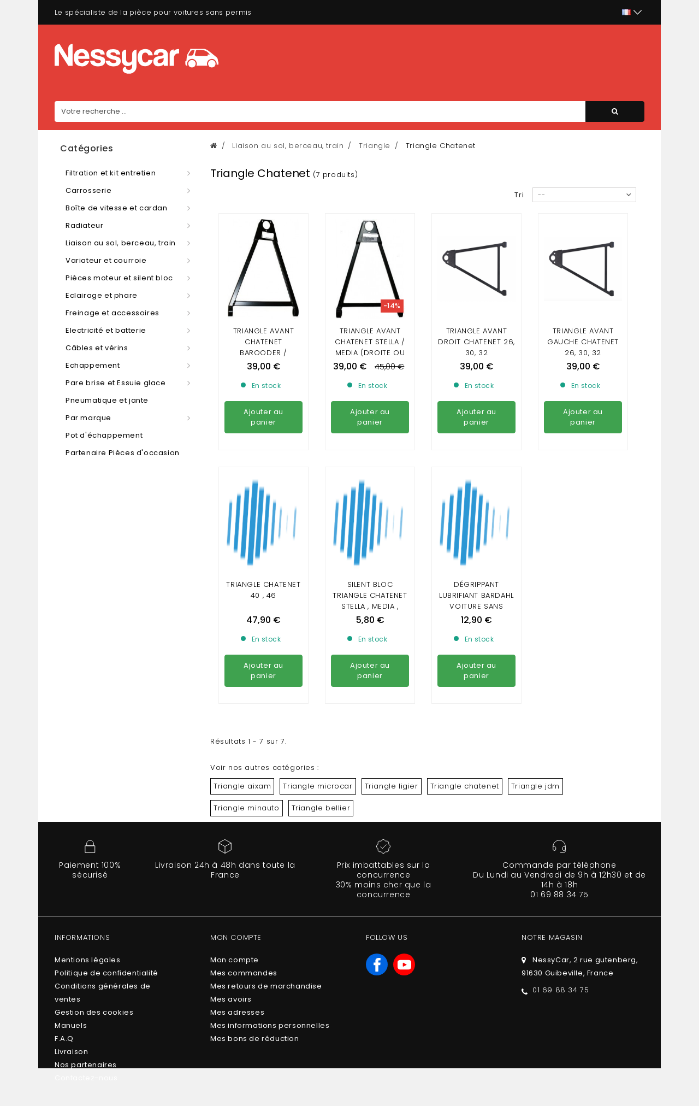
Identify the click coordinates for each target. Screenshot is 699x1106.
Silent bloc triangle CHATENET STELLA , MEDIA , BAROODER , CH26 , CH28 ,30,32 (370, 606)
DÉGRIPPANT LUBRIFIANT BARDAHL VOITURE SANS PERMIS (476, 600)
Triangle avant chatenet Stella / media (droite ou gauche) (370, 347)
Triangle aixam (242, 786)
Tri (519, 195)
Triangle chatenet (464, 786)
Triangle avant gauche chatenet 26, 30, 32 (583, 342)
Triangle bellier (321, 808)
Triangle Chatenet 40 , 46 (263, 590)
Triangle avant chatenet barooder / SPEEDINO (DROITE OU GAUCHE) (263, 353)
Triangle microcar (317, 786)
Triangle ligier (391, 786)
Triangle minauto (247, 808)
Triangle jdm (535, 786)
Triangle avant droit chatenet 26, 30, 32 (476, 342)
